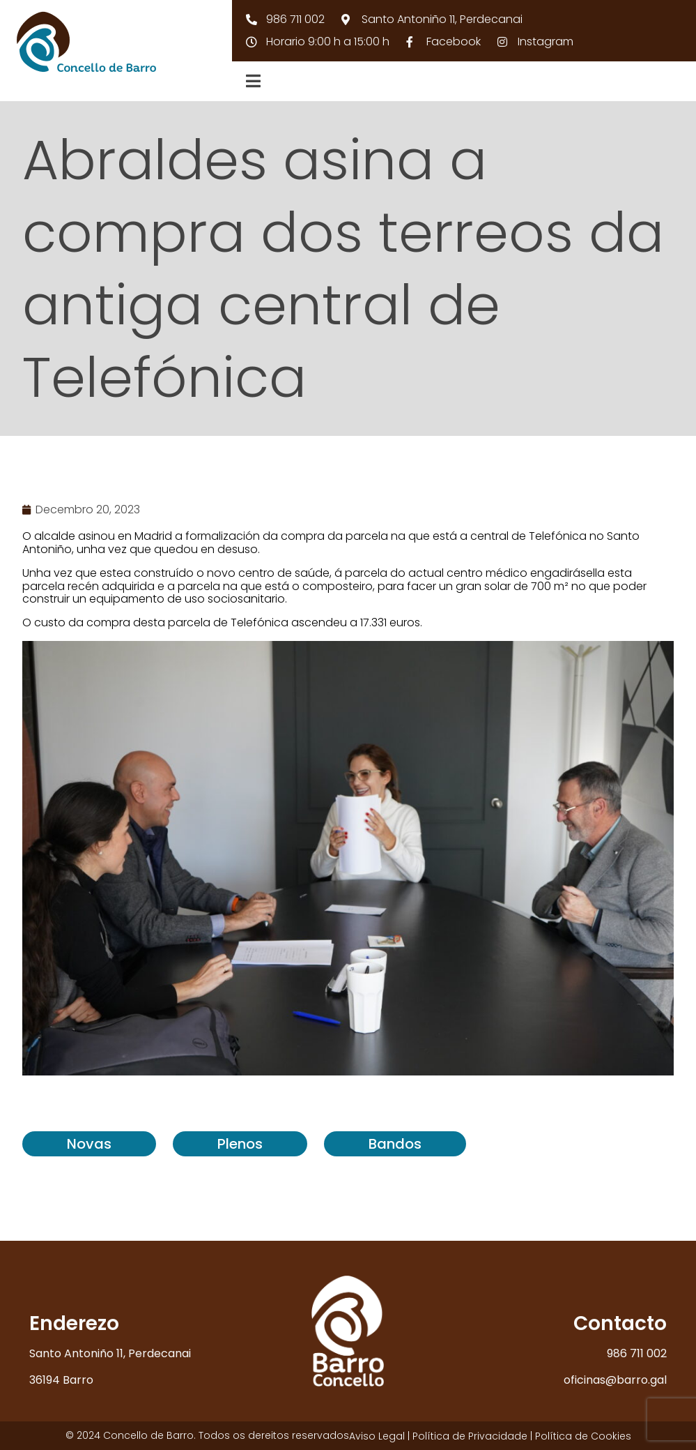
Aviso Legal (377, 1436)
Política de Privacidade (469, 1436)
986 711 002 (637, 1353)
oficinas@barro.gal (615, 1380)
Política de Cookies (583, 1436)
